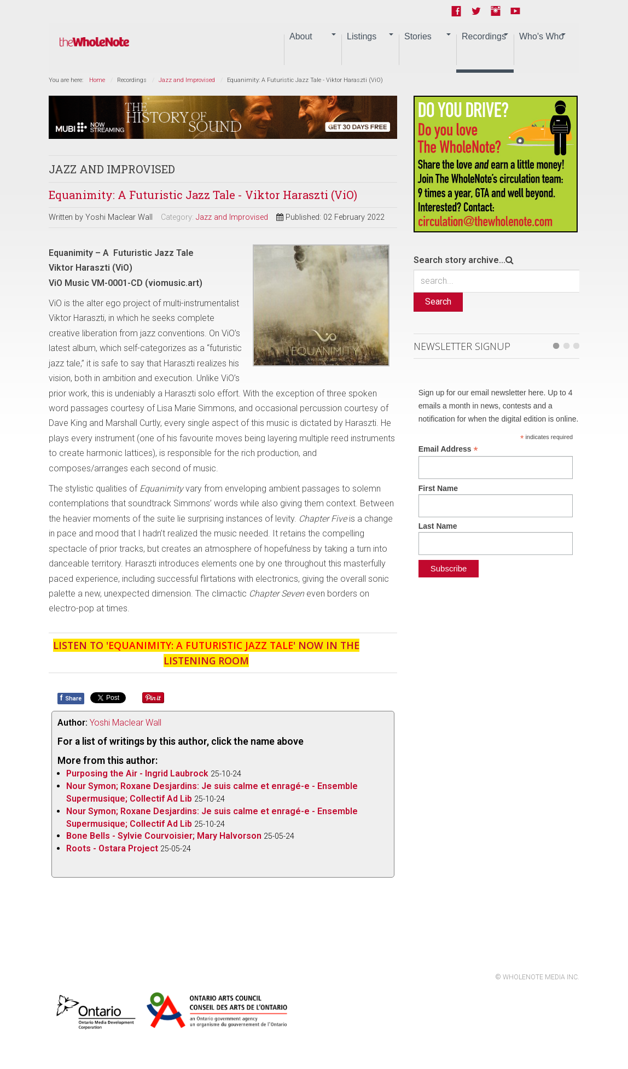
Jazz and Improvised (187, 80)
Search (438, 301)
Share (71, 697)
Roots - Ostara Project (113, 848)
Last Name (437, 526)
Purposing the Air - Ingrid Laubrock (137, 773)
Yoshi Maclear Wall (125, 722)
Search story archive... (459, 260)
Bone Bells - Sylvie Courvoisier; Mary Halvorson (163, 836)
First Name (438, 488)
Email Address (448, 449)
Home (97, 80)
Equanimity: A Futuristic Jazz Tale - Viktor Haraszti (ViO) (203, 195)
